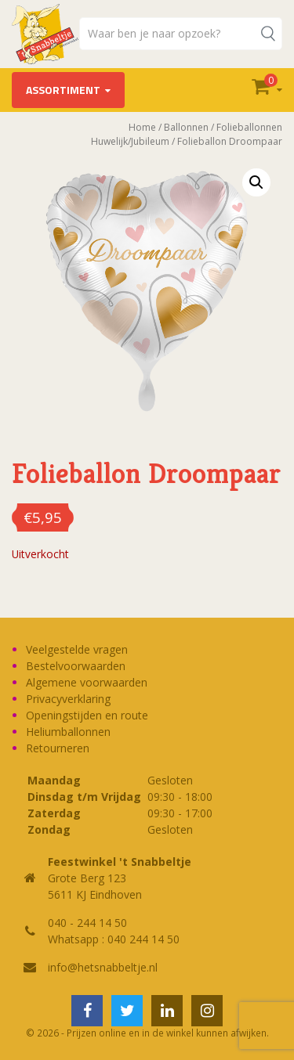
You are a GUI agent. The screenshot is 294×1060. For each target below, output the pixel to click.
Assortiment (63, 89)
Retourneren (57, 748)
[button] (256, 182)
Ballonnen (186, 127)
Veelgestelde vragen (77, 649)
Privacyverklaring (68, 698)
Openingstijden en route (87, 715)
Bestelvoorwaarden (75, 665)
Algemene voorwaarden (86, 682)
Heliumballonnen (68, 731)
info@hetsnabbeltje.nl (103, 967)
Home (142, 127)
